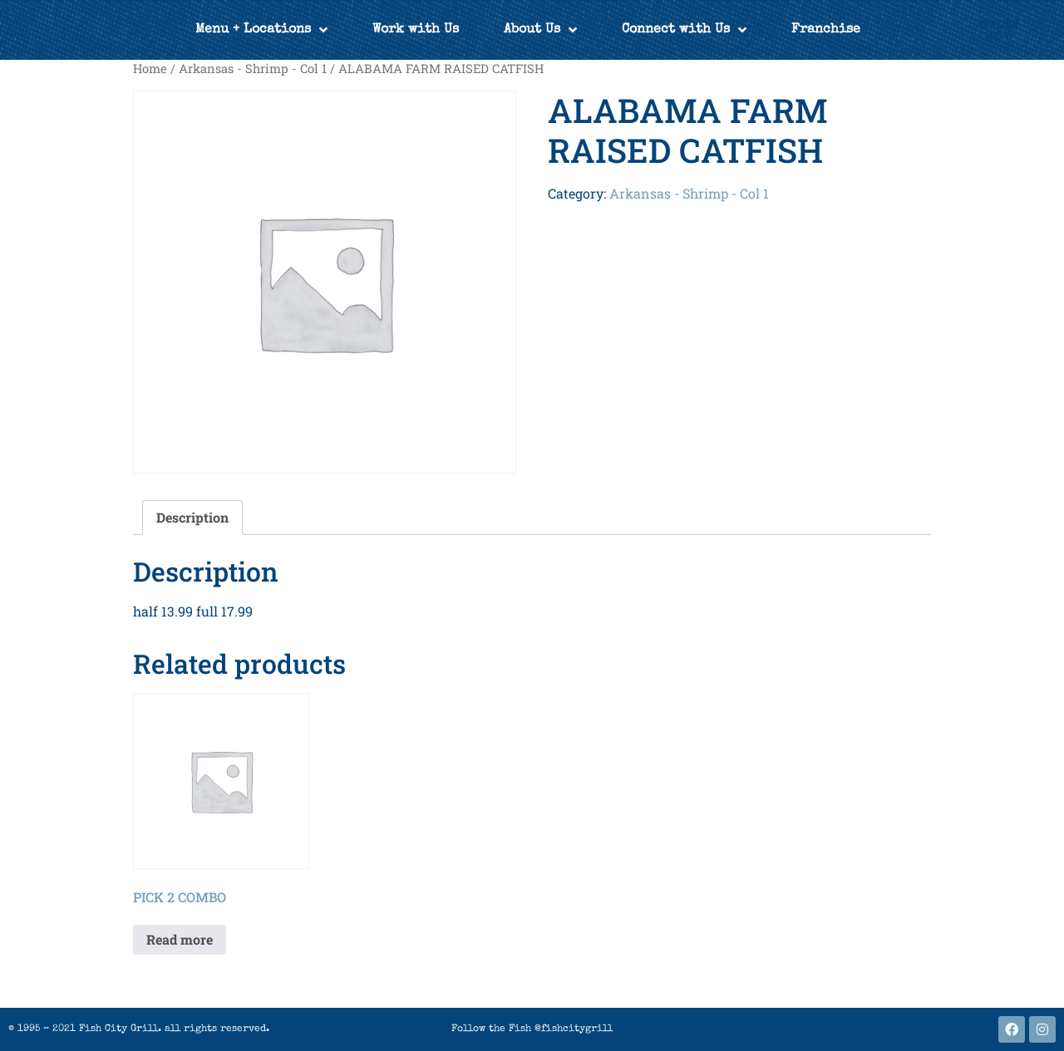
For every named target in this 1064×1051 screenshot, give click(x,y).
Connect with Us (684, 30)
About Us (540, 30)
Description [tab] (192, 517)
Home (150, 68)
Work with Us (415, 30)
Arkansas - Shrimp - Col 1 (253, 68)
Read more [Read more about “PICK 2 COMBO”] (179, 939)
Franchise (825, 30)
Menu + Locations (261, 30)
